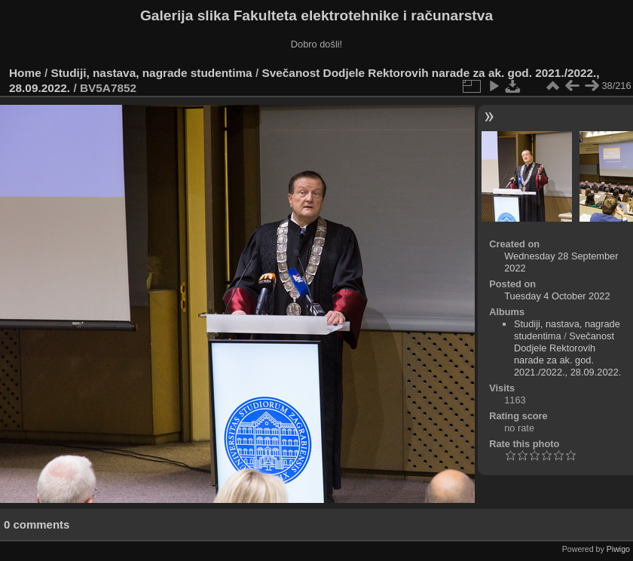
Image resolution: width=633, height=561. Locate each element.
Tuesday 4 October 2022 (557, 296)
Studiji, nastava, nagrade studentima (151, 72)
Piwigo (618, 548)
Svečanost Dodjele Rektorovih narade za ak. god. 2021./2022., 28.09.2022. (567, 354)
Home (25, 72)
